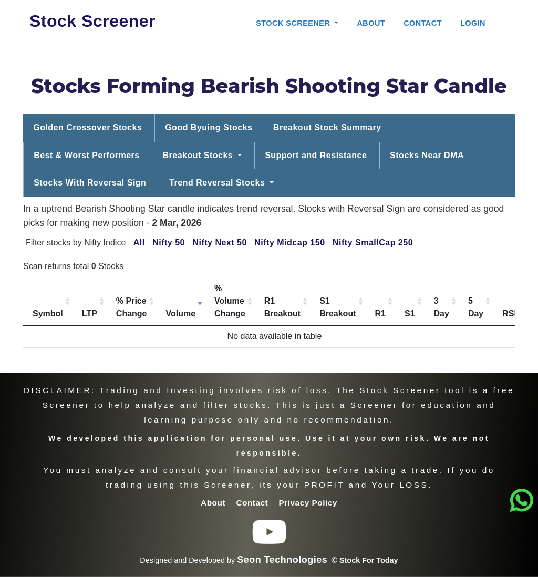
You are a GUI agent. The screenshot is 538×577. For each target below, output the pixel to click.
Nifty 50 (168, 242)
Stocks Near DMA (427, 155)
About (371, 23)
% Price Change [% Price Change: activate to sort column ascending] (131, 307)
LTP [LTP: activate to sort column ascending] (89, 313)
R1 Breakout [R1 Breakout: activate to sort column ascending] (282, 307)
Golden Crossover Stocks (87, 127)
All (139, 242)
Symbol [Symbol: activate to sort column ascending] (48, 313)
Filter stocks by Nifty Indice (76, 242)
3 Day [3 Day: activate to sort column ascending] (441, 307)
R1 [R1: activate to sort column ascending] (380, 313)
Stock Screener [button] (294, 23)
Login (472, 23)
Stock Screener (92, 21)
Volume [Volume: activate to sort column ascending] (181, 313)
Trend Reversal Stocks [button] (218, 182)
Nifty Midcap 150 (289, 242)
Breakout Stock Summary (327, 127)
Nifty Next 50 (219, 242)
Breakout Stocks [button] (199, 155)
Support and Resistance (316, 155)
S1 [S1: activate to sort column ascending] (410, 313)
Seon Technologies (282, 559)
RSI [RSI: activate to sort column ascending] (509, 313)
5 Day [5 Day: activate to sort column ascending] (475, 307)
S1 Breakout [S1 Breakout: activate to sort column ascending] (337, 307)
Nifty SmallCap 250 (373, 242)
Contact (423, 23)
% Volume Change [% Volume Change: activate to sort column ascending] (229, 301)
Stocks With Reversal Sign (90, 182)
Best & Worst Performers (86, 155)
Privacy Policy (308, 502)
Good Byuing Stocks (208, 127)
